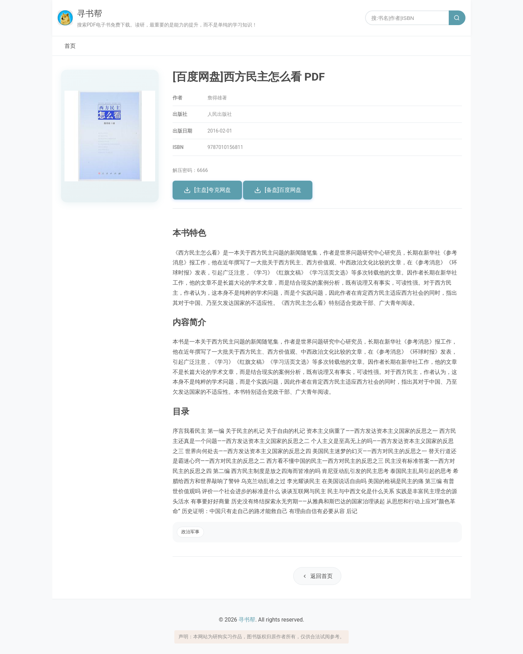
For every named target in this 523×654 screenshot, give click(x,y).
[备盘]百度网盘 (277, 190)
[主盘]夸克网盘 (207, 190)
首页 (70, 46)
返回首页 (317, 576)
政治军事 (190, 531)
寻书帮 (89, 13)
